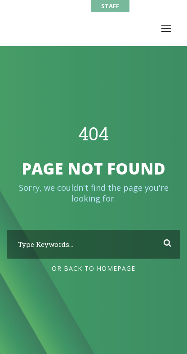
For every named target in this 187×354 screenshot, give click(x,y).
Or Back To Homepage (93, 268)
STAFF (110, 6)
